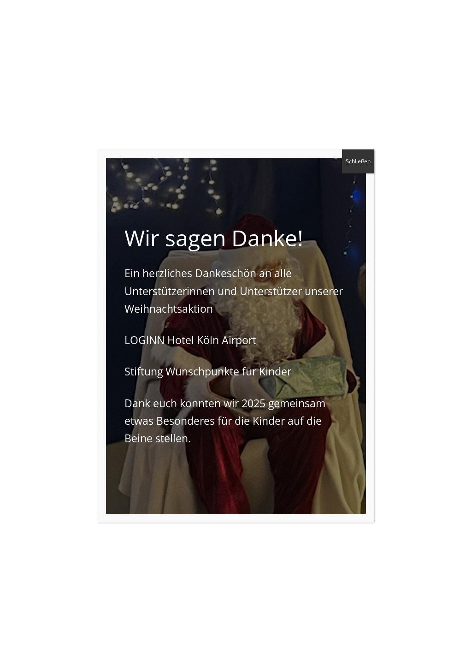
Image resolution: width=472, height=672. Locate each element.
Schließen (358, 161)
